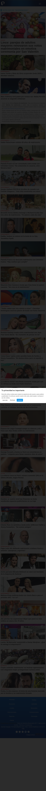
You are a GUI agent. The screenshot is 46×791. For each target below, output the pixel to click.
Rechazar (12, 400)
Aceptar (20, 400)
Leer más (5, 400)
